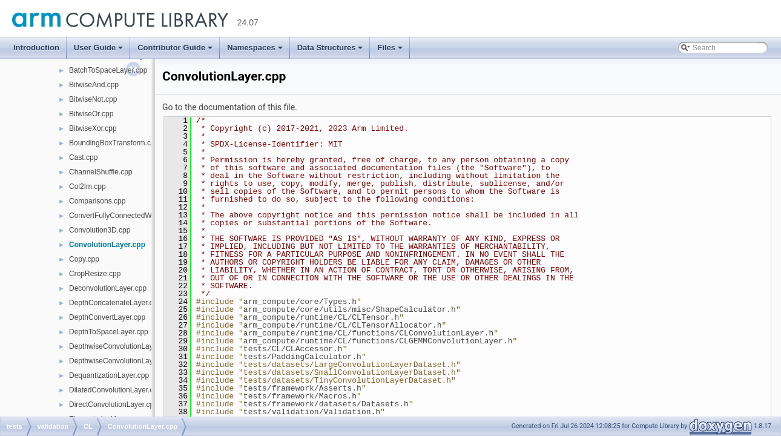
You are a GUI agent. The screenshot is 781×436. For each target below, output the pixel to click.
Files (390, 47)
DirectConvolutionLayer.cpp (113, 404)
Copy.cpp (84, 259)
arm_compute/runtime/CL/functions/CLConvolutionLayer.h (368, 333)
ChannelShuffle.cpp (101, 172)
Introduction (36, 47)
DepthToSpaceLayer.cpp (108, 332)
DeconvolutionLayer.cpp (108, 288)
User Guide (98, 47)
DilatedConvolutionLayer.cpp (115, 390)
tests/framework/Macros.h (300, 396)
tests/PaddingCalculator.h (302, 356)
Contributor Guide (175, 47)
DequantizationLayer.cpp (109, 375)
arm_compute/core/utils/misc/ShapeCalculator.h (349, 309)
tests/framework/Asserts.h (302, 388)
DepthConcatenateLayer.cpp (115, 303)
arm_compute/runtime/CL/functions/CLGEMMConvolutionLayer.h (378, 340)
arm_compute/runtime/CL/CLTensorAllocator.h (342, 325)
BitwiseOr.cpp (91, 114)
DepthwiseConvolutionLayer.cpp (121, 346)
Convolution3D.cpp (99, 230)
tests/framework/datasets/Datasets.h (326, 403)
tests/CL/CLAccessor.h (293, 348)
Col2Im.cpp (87, 186)
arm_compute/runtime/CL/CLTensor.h (321, 317)
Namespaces (255, 47)
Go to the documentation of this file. (229, 107)
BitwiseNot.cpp (93, 99)
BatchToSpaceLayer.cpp (108, 70)
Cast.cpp (83, 157)
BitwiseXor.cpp (93, 128)
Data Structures (330, 47)
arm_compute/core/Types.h (300, 301)
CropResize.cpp (94, 273)
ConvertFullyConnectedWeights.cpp (127, 215)
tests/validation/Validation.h (311, 411)
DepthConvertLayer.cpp (107, 317)
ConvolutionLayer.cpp (107, 244)
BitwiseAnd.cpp (94, 85)
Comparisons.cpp (97, 201)
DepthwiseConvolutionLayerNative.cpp (131, 361)
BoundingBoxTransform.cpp (114, 143)
